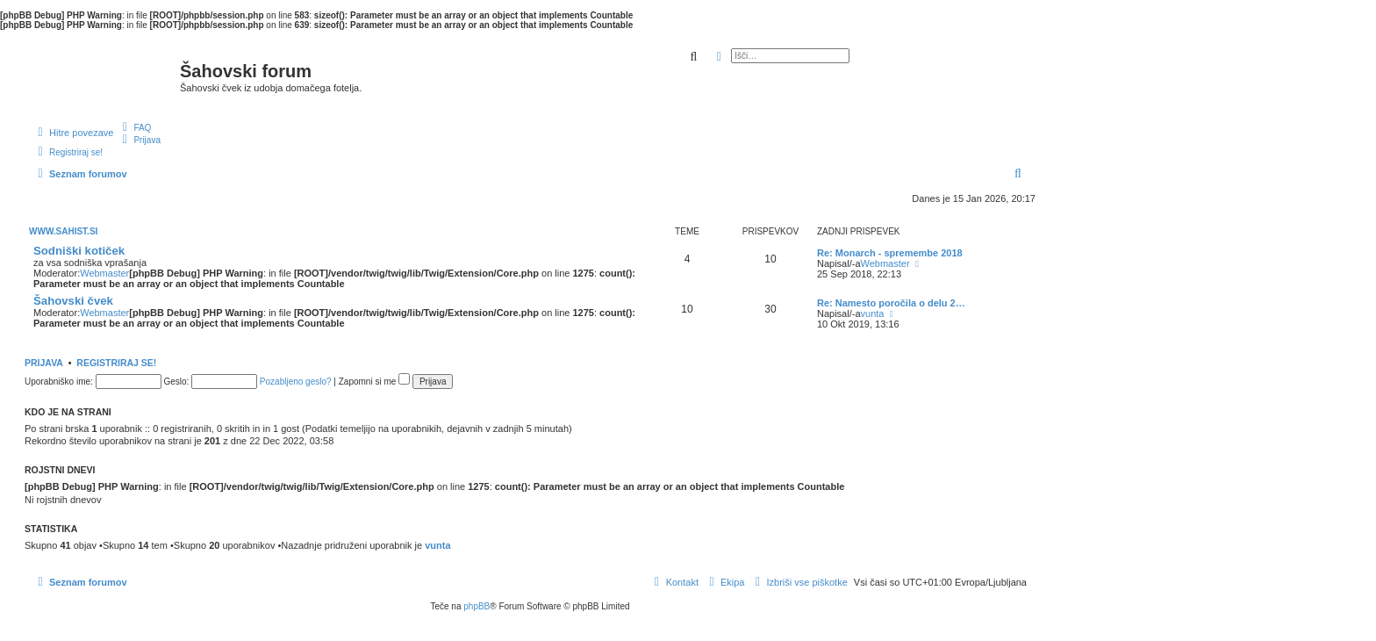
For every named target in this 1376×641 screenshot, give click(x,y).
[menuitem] (134, 127)
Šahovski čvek (73, 300)
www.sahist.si (63, 231)
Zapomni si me (374, 381)
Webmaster (104, 273)
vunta (873, 313)
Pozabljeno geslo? (296, 381)
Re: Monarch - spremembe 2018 (890, 253)
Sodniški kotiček (79, 250)
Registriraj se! (116, 362)
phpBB (476, 606)
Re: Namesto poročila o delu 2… (891, 303)
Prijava (44, 362)
